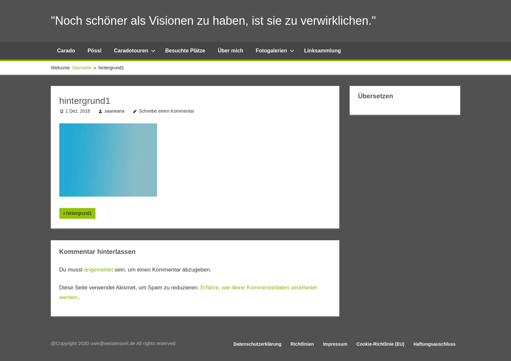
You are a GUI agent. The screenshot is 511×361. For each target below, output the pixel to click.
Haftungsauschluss (435, 344)
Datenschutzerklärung (258, 344)
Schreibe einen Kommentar (166, 111)
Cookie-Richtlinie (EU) (380, 344)
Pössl (95, 50)
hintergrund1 (79, 214)
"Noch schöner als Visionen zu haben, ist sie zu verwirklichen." (213, 20)
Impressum (335, 344)
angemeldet (98, 270)
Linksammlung (322, 50)
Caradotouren (134, 50)
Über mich (230, 50)
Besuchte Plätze (185, 50)
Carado (66, 50)
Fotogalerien (275, 50)
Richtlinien (302, 344)
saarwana (114, 111)
